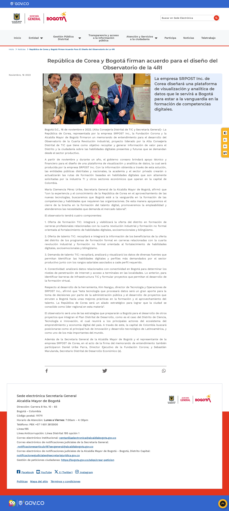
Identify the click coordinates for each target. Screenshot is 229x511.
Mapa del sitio (39, 481)
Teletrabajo (208, 37)
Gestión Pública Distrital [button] (63, 38)
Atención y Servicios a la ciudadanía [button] (139, 38)
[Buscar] (190, 18)
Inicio (17, 37)
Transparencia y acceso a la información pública (103, 38)
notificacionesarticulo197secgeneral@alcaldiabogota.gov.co (55, 446)
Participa (170, 37)
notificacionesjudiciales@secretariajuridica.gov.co (48, 455)
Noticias (188, 37)
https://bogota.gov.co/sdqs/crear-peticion (87, 459)
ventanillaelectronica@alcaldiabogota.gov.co (87, 437)
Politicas (22, 481)
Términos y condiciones (65, 481)
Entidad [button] (34, 37)
